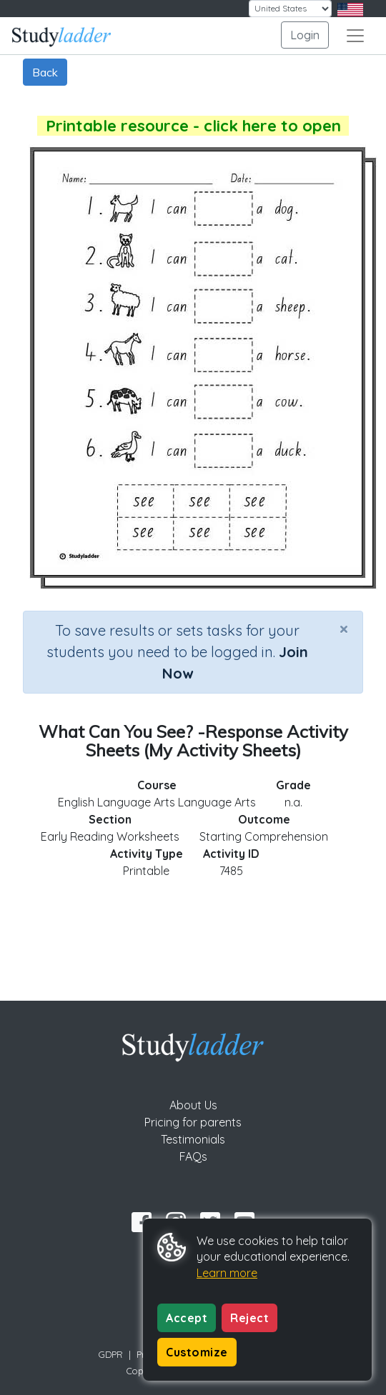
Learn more (227, 1273)
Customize (197, 1352)
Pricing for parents (193, 1122)
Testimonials (193, 1139)
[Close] (343, 628)
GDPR (111, 1354)
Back (45, 72)
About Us (193, 1105)
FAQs (193, 1156)
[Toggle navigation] (355, 35)
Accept (186, 1318)
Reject (249, 1318)
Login (305, 35)
